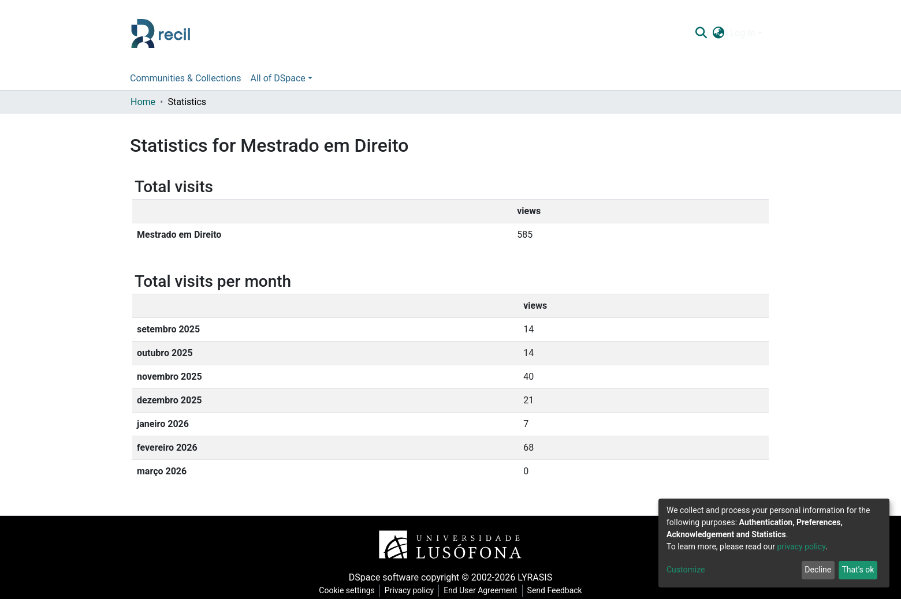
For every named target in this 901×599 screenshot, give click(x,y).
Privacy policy (409, 590)
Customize (686, 569)
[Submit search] (701, 33)
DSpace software (384, 577)
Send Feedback (554, 590)
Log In (742, 33)
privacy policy (801, 546)
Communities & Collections (185, 78)
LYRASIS (534, 577)
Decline (818, 569)
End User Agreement (480, 590)
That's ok (858, 569)
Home (143, 101)
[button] (718, 33)
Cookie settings (347, 590)
